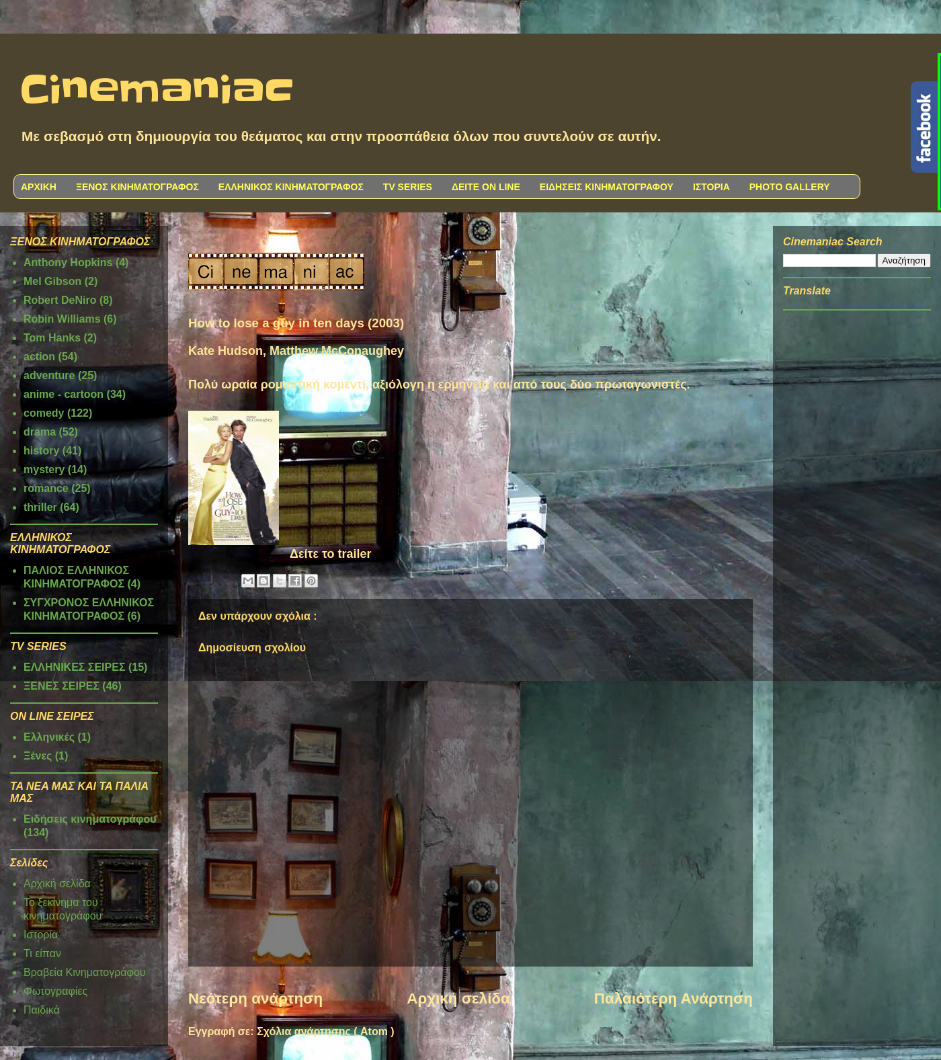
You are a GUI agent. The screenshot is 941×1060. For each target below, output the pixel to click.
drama (40, 432)
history (41, 450)
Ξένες (38, 756)
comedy (44, 413)
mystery (44, 469)
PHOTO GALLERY (789, 186)
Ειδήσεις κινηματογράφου (90, 819)
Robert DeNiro (60, 300)
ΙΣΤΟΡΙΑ (711, 186)
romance (46, 488)
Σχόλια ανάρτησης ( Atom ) (325, 1031)
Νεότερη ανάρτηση (255, 998)
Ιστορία (41, 934)
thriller (40, 507)
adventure (49, 375)
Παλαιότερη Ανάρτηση (673, 998)
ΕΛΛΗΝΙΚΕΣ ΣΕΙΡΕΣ (75, 667)
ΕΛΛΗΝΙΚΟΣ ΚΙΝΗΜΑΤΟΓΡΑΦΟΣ (291, 186)
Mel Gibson (52, 281)
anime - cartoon (64, 394)
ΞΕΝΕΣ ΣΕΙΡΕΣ (61, 686)
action (39, 356)
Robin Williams (62, 319)
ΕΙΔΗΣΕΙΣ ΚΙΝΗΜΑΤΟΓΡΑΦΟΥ (606, 186)
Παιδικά (42, 1010)
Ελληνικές (49, 737)
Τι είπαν (42, 953)
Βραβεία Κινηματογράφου (85, 972)
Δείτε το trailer (331, 554)
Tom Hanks (52, 337)
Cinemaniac (157, 91)
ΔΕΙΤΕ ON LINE (486, 186)
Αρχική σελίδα (458, 998)
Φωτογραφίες (55, 991)
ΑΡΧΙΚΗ (38, 186)
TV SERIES (407, 186)
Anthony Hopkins (68, 262)
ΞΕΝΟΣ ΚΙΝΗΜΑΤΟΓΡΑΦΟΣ (137, 186)
